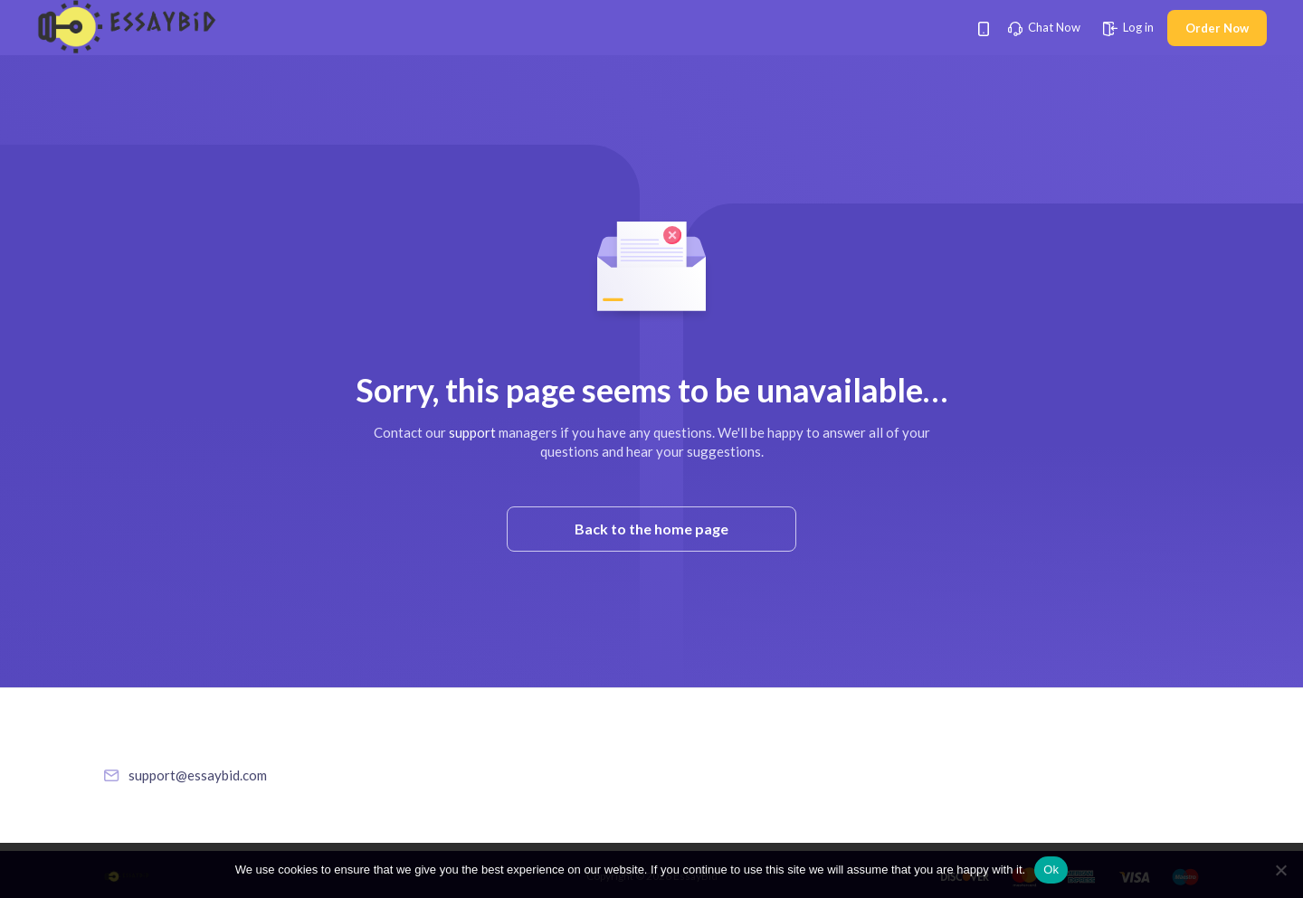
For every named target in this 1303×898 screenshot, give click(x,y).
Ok (1051, 869)
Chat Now (1044, 27)
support (472, 432)
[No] (1280, 870)
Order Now (1217, 28)
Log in (1128, 27)
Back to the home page (651, 528)
